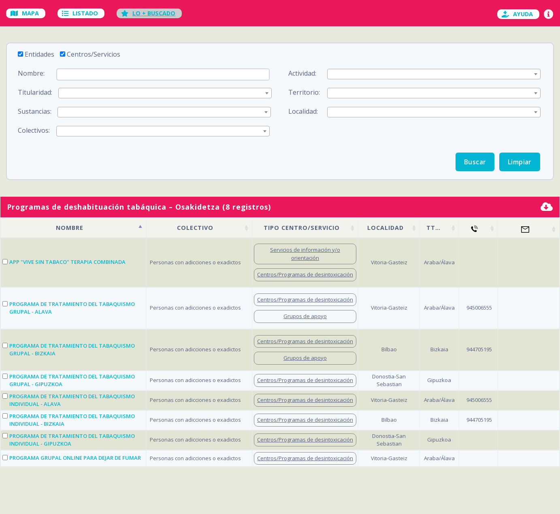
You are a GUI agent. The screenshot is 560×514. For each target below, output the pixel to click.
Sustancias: (34, 111)
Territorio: (304, 92)
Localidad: (303, 111)
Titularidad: (35, 92)
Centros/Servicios (93, 54)
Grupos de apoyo (305, 316)
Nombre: (31, 73)
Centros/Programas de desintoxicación (305, 274)
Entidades (39, 54)
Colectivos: (34, 130)
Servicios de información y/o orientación (305, 253)
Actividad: (302, 73)
